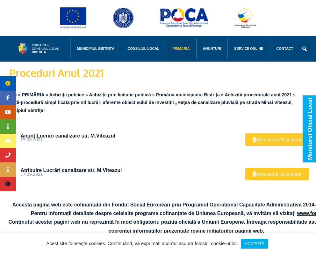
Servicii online (248, 48)
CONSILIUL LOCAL (143, 48)
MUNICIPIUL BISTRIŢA (95, 48)
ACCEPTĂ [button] (254, 243)
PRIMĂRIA (181, 48)
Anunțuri (212, 48)
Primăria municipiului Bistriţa (188, 94)
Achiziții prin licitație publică (120, 94)
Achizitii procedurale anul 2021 (258, 94)
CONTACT (284, 48)
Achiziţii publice (66, 94)
